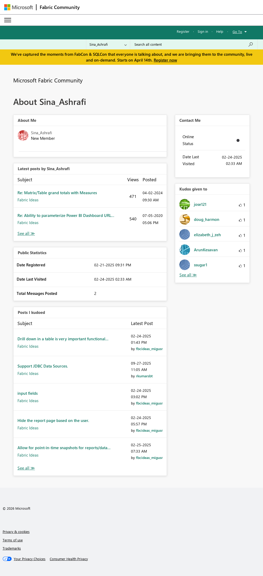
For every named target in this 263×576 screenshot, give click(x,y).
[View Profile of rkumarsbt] (144, 375)
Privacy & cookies (16, 531)
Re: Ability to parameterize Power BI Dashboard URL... (65, 215)
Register (183, 31)
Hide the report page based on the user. (53, 420)
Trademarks (12, 548)
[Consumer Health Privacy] (69, 559)
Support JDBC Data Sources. (42, 366)
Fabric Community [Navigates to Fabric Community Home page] (60, 7)
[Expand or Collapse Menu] (7, 20)
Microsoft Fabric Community (48, 80)
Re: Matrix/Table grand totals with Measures (57, 192)
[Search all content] (194, 44)
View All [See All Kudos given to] (188, 275)
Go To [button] (237, 31)
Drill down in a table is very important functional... (62, 338)
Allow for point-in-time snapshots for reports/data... (64, 447)
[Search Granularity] (108, 44)
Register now (165, 60)
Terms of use (13, 540)
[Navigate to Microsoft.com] (18, 7)
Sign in (203, 31)
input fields (27, 393)
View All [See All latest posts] (26, 233)
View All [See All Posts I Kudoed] (26, 468)
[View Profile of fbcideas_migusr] (149, 348)
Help (219, 31)
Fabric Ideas (27, 199)
